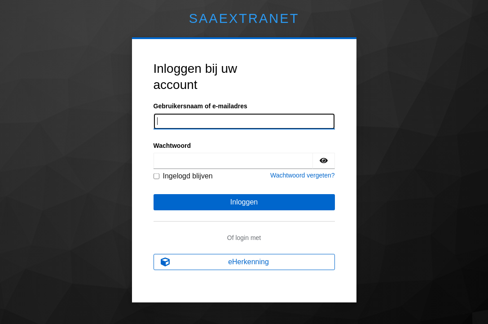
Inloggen (244, 202)
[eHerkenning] (244, 262)
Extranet (244, 18)
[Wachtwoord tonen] (323, 161)
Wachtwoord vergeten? (302, 175)
